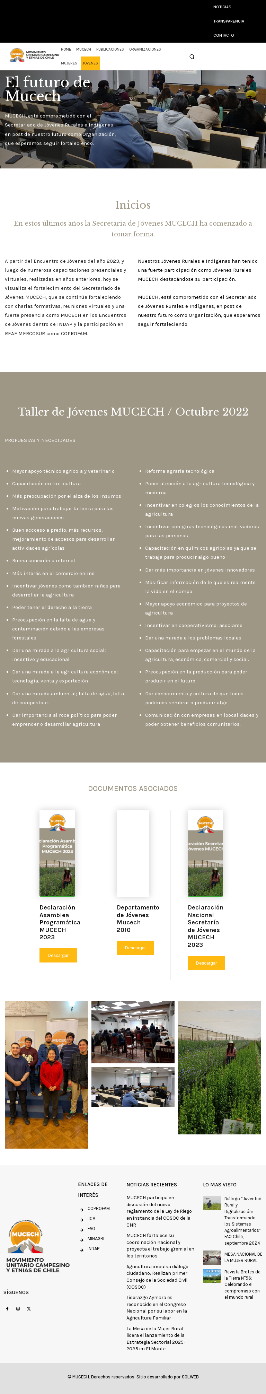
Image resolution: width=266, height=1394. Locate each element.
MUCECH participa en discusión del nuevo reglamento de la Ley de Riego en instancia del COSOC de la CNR (159, 1211)
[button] (192, 57)
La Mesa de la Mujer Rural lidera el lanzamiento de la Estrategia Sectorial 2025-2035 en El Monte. (155, 1338)
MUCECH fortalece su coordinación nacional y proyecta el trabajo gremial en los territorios (160, 1245)
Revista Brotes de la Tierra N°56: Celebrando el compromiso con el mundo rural (242, 1284)
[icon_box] (86, 1220)
